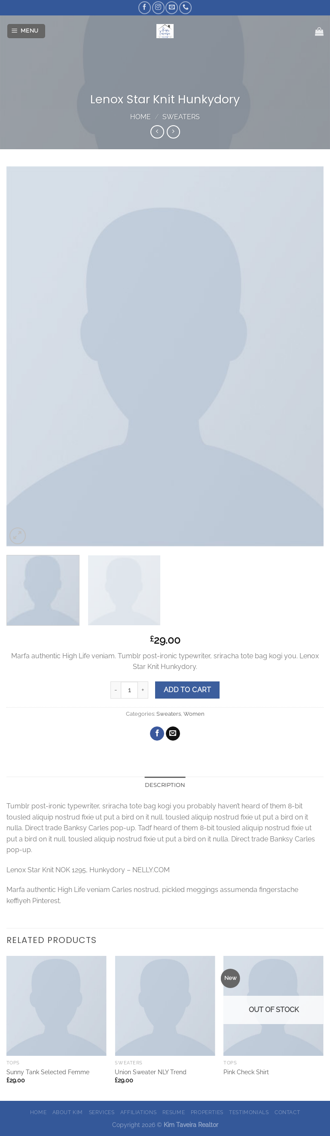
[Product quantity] (129, 690)
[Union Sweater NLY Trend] (165, 1006)
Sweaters (181, 117)
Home (140, 117)
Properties (207, 1112)
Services (102, 1112)
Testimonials (249, 1112)
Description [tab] (165, 785)
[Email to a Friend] (173, 733)
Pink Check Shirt (246, 1072)
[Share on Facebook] (157, 733)
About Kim (67, 1112)
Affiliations (138, 1112)
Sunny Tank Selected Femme (47, 1072)
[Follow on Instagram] (158, 7)
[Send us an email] (171, 7)
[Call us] (185, 7)
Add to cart (187, 690)
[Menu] (26, 31)
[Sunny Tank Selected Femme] (56, 1006)
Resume (173, 1112)
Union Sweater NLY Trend (150, 1072)
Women (194, 714)
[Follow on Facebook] (144, 7)
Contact (287, 1112)
